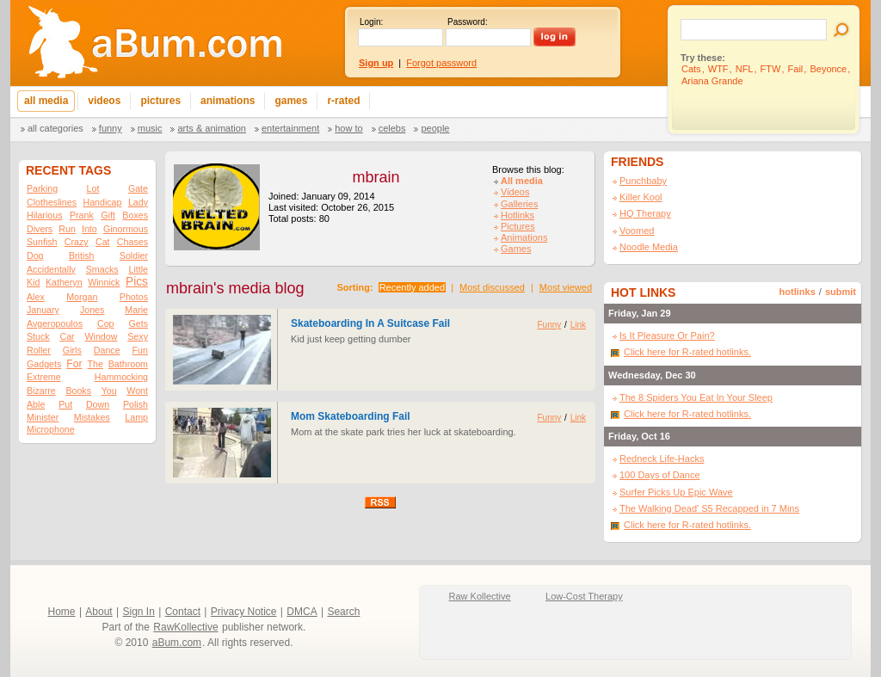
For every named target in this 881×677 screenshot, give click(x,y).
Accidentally (51, 269)
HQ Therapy (645, 213)
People (435, 128)
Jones (92, 310)
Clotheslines (52, 202)
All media (522, 180)
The (94, 364)
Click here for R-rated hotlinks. (687, 352)
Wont (137, 390)
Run (67, 229)
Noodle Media (648, 247)
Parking (42, 188)
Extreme (44, 377)
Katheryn (64, 282)
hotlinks (797, 291)
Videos (515, 192)
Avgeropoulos (55, 323)
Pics (137, 281)
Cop (105, 323)
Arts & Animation (211, 128)
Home (62, 612)
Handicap (102, 202)
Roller (39, 350)
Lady (138, 202)
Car (67, 336)
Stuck (38, 336)
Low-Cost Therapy (584, 596)
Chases (132, 242)
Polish (135, 404)
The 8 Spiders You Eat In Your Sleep (696, 397)
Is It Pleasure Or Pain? (667, 335)
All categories (55, 128)
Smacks (102, 269)
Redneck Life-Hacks (661, 458)
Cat (102, 242)
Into (89, 229)
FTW (771, 69)
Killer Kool (640, 197)
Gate (138, 188)
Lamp (136, 417)
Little (138, 269)
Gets (138, 323)
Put (65, 404)
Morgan (81, 297)
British (82, 255)
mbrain (375, 177)
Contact (182, 612)
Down (97, 404)
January (43, 310)
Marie (136, 310)
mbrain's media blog (235, 288)
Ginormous (125, 229)
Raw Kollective (480, 596)
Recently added (412, 287)
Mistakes (92, 417)
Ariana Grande (712, 81)
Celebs (392, 128)
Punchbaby (643, 180)
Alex (36, 297)
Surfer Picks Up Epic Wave (676, 492)
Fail (796, 69)
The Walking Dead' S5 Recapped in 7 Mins (709, 508)
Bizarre (41, 390)
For (74, 364)
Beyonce (828, 69)
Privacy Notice (244, 612)
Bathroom (128, 364)
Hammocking (121, 377)
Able (36, 404)
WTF (718, 69)
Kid (33, 282)
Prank (82, 215)
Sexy (137, 336)
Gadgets (44, 364)
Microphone (51, 429)
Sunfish (42, 242)
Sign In (139, 612)
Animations (524, 237)
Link (578, 324)
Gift (108, 215)
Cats (691, 69)
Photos (134, 297)
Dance (107, 350)
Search (343, 612)
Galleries (519, 204)
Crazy (77, 242)
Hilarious (44, 215)
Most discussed (492, 287)
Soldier (134, 255)
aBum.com (176, 643)
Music (150, 128)
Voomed (636, 230)
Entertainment (290, 128)
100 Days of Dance (659, 475)
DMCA (301, 612)
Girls (72, 350)
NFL (745, 69)
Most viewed (565, 287)
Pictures (518, 226)
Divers (39, 229)
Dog (35, 255)
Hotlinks (517, 215)
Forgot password (441, 63)
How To (348, 128)
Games (516, 248)
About (98, 612)
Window (101, 336)
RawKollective (185, 627)
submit (840, 291)
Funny (110, 128)
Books (78, 390)
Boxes (135, 215)
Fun (140, 350)
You (109, 390)
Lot (93, 188)
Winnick (104, 282)
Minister (43, 417)
